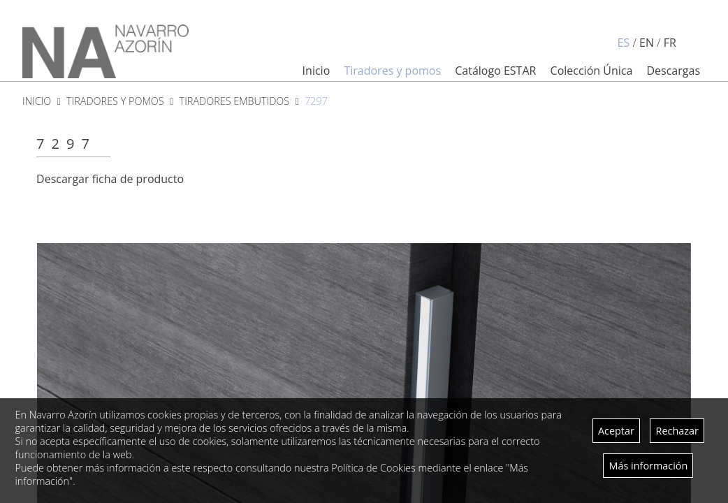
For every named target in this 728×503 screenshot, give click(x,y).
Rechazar (677, 430)
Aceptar (616, 430)
